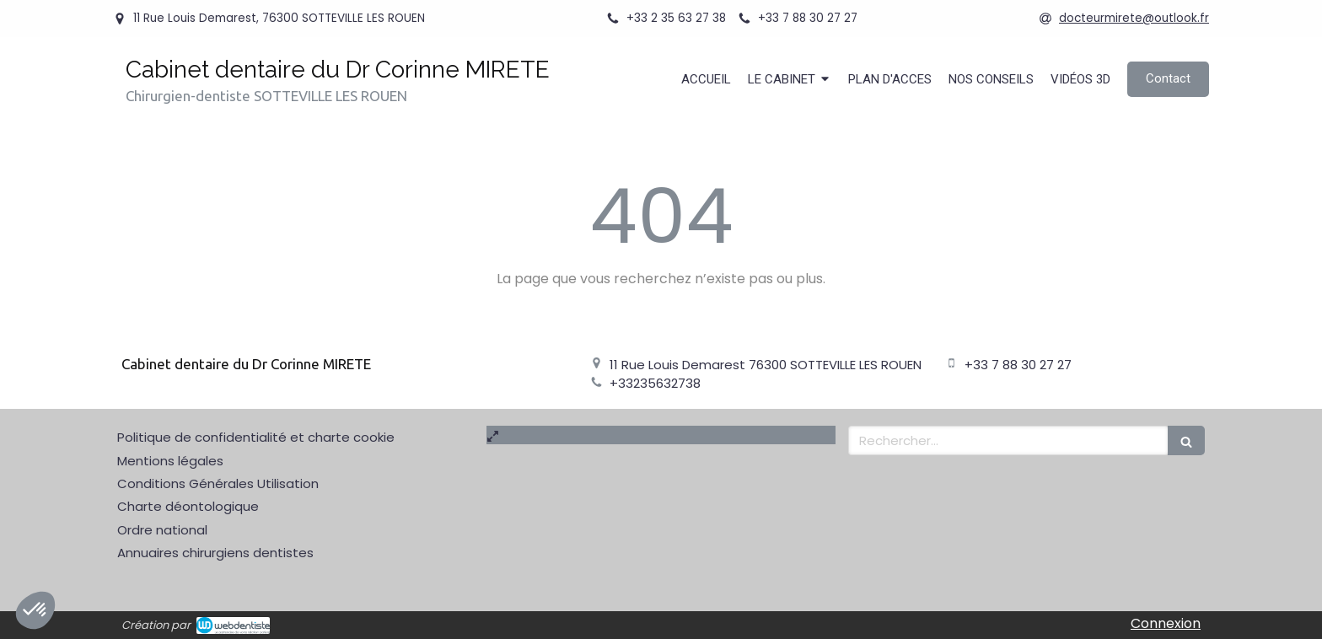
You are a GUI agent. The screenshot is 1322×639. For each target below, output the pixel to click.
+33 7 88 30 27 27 (1018, 364)
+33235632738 (655, 383)
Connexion (1166, 623)
